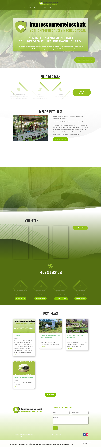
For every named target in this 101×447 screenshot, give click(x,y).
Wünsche (16, 380)
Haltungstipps (20, 298)
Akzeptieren (85, 443)
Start (25, 7)
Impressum (53, 434)
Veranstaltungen (70, 7)
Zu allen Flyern (80, 227)
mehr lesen (16, 354)
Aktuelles (16, 338)
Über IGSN (43, 7)
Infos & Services (53, 7)
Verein (20, 338)
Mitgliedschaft (31, 7)
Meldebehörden (80, 298)
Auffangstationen (61, 298)
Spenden (62, 7)
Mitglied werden (85, 60)
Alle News (50, 394)
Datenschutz (59, 434)
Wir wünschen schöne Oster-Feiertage (23, 378)
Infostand (43, 340)
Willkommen (17, 336)
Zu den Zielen (82, 92)
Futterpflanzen (40, 298)
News (38, 7)
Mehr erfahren (70, 444)
